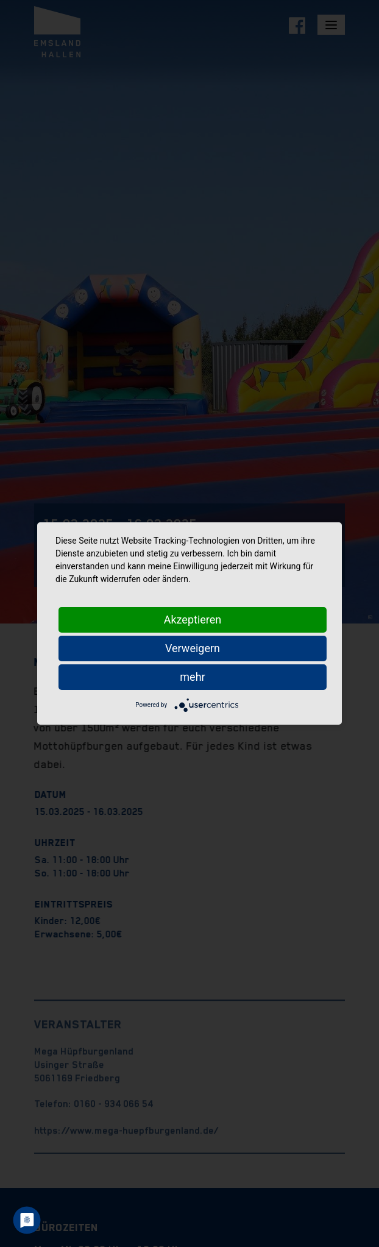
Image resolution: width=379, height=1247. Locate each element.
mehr (192, 676)
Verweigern (192, 648)
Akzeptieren (193, 619)
